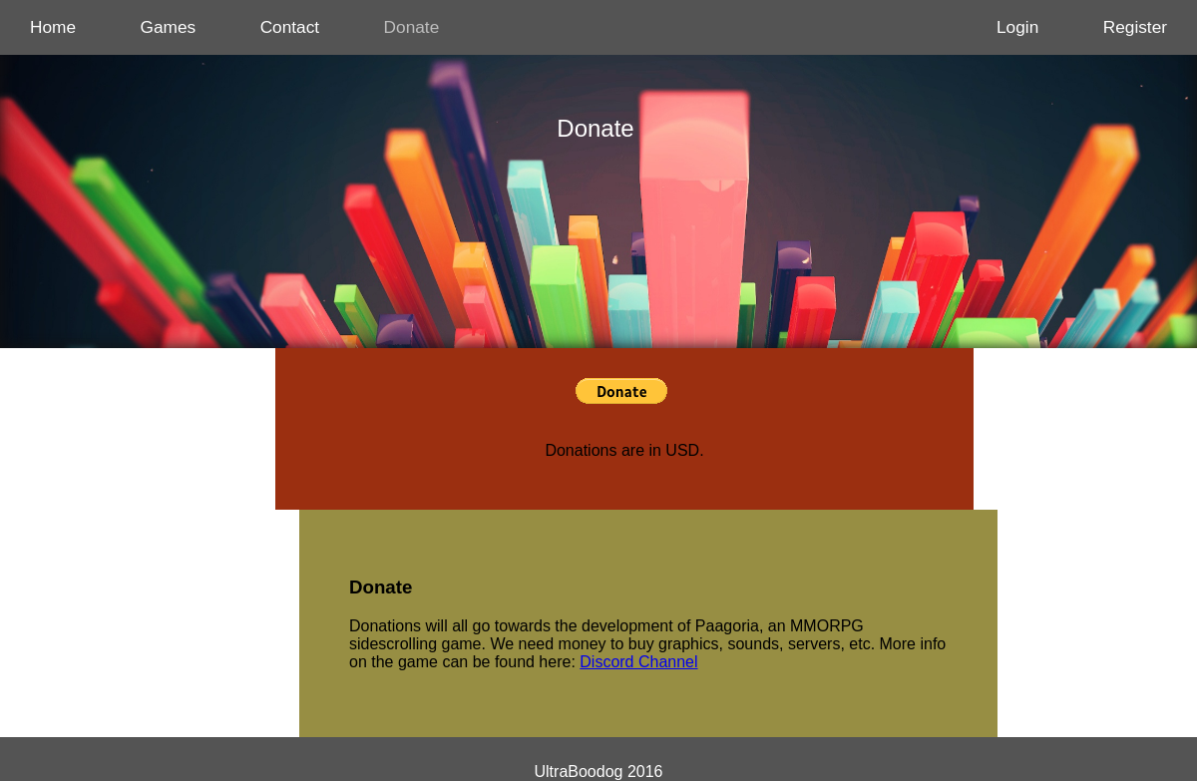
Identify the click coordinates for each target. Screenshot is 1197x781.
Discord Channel (638, 661)
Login (1017, 27)
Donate (412, 27)
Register (1135, 27)
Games (169, 27)
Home (53, 27)
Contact (290, 27)
